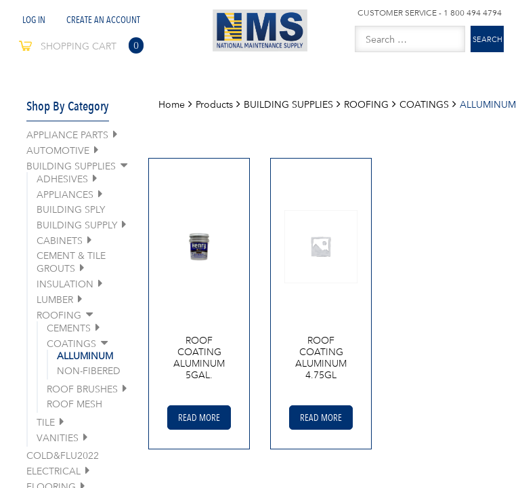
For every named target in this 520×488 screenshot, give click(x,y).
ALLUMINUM (85, 356)
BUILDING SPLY (71, 209)
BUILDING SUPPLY (77, 225)
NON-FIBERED (89, 371)
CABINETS (60, 241)
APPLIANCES (65, 194)
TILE (46, 422)
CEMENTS (69, 328)
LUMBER (55, 299)
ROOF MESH (74, 404)
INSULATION (65, 284)
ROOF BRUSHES (82, 389)
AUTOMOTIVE (57, 150)
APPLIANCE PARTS (67, 135)
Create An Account (103, 20)
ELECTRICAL (53, 471)
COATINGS (71, 344)
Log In (33, 20)
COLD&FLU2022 (62, 455)
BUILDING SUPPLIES (71, 166)
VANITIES (58, 438)
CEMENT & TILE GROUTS (71, 261)
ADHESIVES (62, 179)
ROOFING (59, 315)
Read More (199, 417)
